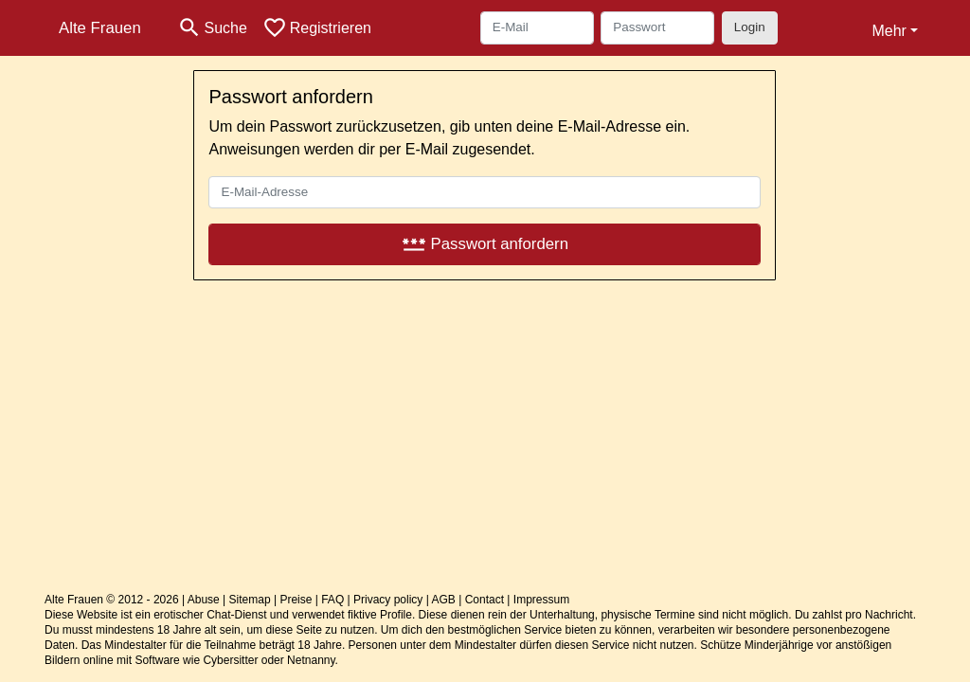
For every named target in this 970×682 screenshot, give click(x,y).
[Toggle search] (212, 28)
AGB (444, 599)
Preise (295, 599)
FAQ (332, 599)
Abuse (204, 599)
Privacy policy (387, 599)
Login (749, 27)
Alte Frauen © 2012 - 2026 (112, 599)
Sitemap (250, 599)
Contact (484, 599)
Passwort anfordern (485, 244)
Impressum (541, 599)
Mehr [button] (888, 31)
